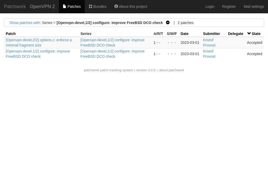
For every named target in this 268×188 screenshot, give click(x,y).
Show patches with (24, 23)
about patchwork (171, 70)
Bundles (98, 6)
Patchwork (15, 6)
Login (209, 6)
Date (184, 34)
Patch (11, 34)
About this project (130, 6)
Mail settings (254, 6)
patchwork (91, 70)
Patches (72, 6)
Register (229, 6)
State (256, 34)
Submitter (211, 34)
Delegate (235, 34)
